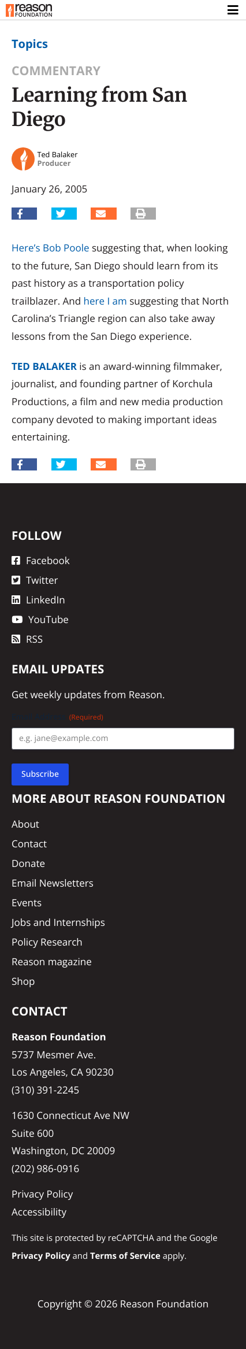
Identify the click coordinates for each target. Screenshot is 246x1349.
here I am (105, 300)
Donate (28, 863)
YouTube (40, 619)
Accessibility (39, 1211)
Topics (30, 43)
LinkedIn (38, 599)
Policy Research (47, 941)
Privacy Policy (42, 1193)
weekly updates (65, 694)
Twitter (35, 580)
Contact (29, 843)
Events (27, 902)
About (25, 824)
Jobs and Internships (58, 922)
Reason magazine (52, 961)
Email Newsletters (53, 883)
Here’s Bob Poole (51, 247)
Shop (23, 981)
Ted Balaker (44, 366)
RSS (27, 639)
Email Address (57, 716)
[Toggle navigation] (234, 10)
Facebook (41, 560)
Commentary (56, 70)
